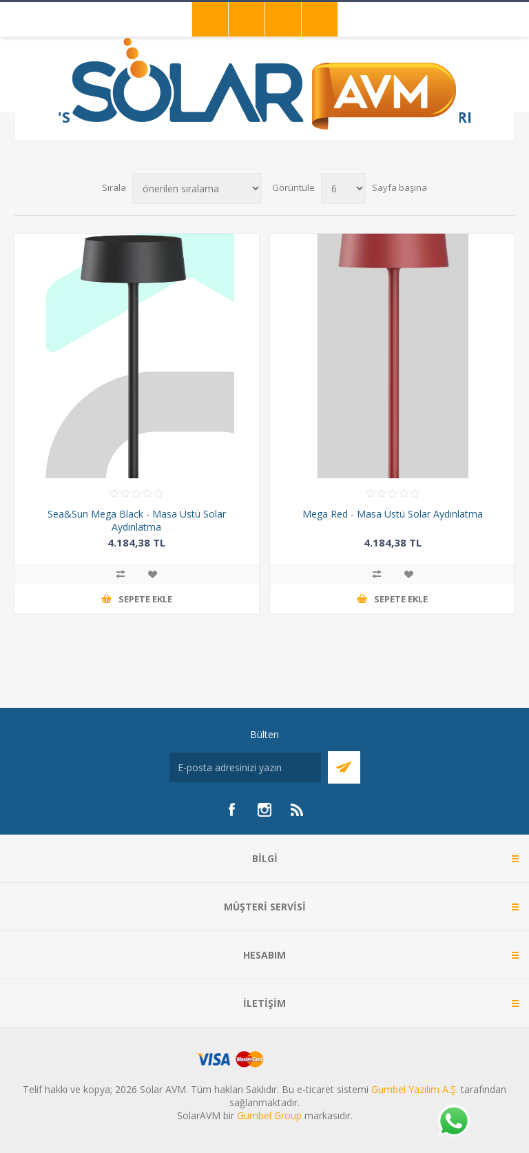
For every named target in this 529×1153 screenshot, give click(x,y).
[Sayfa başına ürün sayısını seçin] (343, 188)
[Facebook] (231, 810)
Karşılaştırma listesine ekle (120, 574)
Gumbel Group (269, 1115)
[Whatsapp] (453, 1122)
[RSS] (298, 810)
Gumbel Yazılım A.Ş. (414, 1089)
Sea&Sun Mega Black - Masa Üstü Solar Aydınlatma (137, 520)
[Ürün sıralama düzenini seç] (197, 188)
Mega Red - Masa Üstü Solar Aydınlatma (392, 513)
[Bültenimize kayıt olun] (245, 767)
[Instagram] (264, 810)
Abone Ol (344, 767)
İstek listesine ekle (152, 574)
